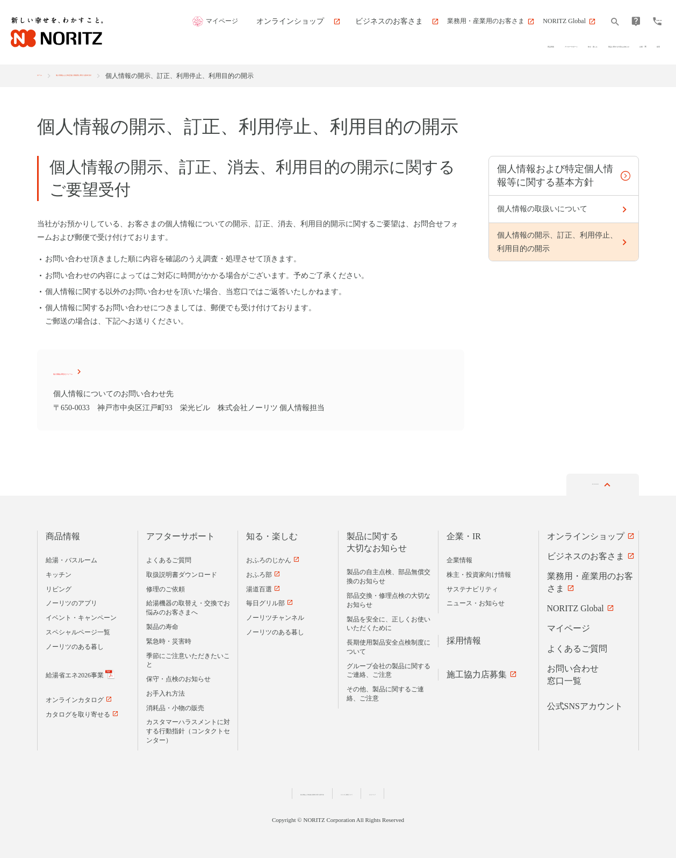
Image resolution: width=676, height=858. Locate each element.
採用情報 (464, 637)
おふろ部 (259, 572)
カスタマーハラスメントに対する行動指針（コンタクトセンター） (188, 729)
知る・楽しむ (272, 533)
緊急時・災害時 (168, 638)
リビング (58, 586)
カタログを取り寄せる (78, 712)
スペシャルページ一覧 (78, 629)
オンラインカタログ (75, 698)
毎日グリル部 (265, 601)
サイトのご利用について (385, 790)
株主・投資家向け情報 (479, 572)
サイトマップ (452, 790)
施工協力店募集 (477, 671)
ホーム (46, 76)
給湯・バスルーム (71, 557)
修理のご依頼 (165, 586)
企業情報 (459, 557)
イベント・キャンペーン (81, 615)
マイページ (270, 21)
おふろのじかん (268, 557)
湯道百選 (259, 586)
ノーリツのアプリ (71, 601)
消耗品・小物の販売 (175, 705)
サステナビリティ (472, 586)
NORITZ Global (575, 605)
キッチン (58, 572)
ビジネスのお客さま (585, 553)
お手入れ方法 (165, 691)
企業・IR (464, 533)
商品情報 (63, 533)
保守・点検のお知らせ (178, 676)
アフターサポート (180, 533)
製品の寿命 (162, 624)
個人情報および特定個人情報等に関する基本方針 (271, 790)
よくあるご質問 (168, 557)
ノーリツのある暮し (75, 644)
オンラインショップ (585, 533)
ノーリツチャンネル (275, 615)
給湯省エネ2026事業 (75, 672)
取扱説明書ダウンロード (181, 572)
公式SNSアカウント (585, 703)
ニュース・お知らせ (476, 601)
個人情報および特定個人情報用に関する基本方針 (141, 76)
